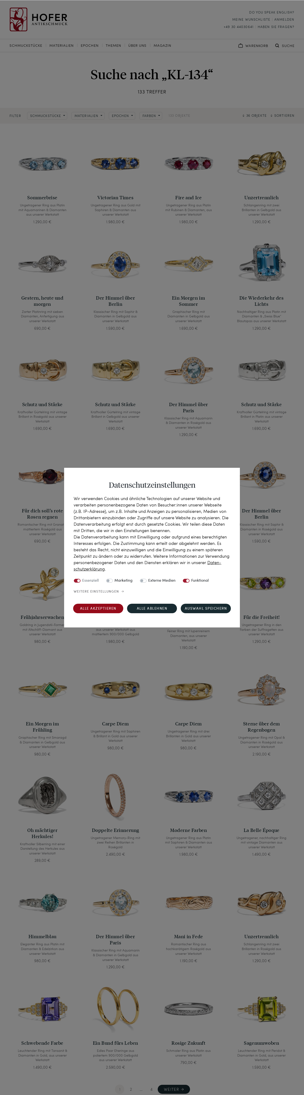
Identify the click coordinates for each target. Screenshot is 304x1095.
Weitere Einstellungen (96, 591)
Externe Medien (162, 581)
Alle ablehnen (152, 609)
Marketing (123, 581)
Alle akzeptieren (98, 609)
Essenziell (90, 581)
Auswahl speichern (206, 609)
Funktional (200, 581)
